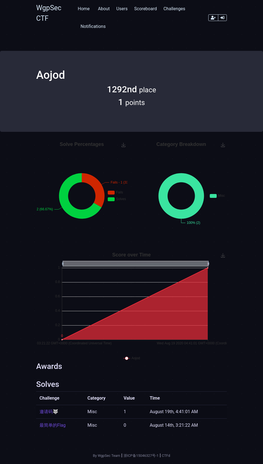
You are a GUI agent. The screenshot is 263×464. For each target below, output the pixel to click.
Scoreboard (145, 8)
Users (122, 8)
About (104, 8)
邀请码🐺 (49, 411)
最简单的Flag (52, 425)
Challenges (174, 8)
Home (84, 8)
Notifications (93, 26)
